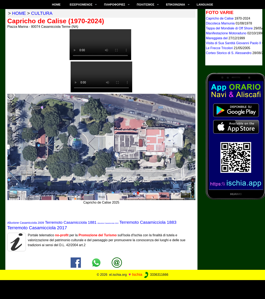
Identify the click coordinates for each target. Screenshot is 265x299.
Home (56, 4)
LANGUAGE (205, 4)
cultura (42, 13)
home (19, 13)
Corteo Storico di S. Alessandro (229, 53)
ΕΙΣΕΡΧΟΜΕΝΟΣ (81, 4)
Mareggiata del (217, 38)
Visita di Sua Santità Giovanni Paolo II (234, 43)
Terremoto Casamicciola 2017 (37, 227)
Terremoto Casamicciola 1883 (148, 222)
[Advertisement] (132, 289)
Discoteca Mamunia (221, 23)
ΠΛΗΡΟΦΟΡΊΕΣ (114, 4)
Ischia (137, 274)
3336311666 (155, 274)
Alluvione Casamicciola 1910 (108, 223)
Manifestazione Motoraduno (226, 33)
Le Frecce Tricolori (220, 48)
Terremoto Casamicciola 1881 (70, 222)
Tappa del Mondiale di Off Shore (230, 28)
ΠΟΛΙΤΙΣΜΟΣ (145, 4)
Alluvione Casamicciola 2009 (25, 222)
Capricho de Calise (220, 18)
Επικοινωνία (175, 4)
